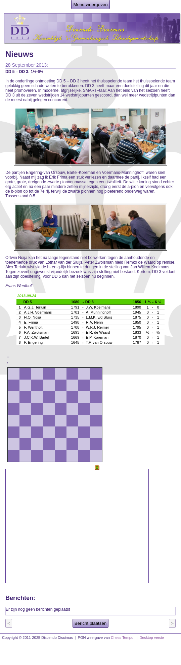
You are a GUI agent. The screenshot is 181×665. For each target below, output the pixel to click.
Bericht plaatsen (91, 623)
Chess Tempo (122, 638)
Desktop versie (151, 638)
